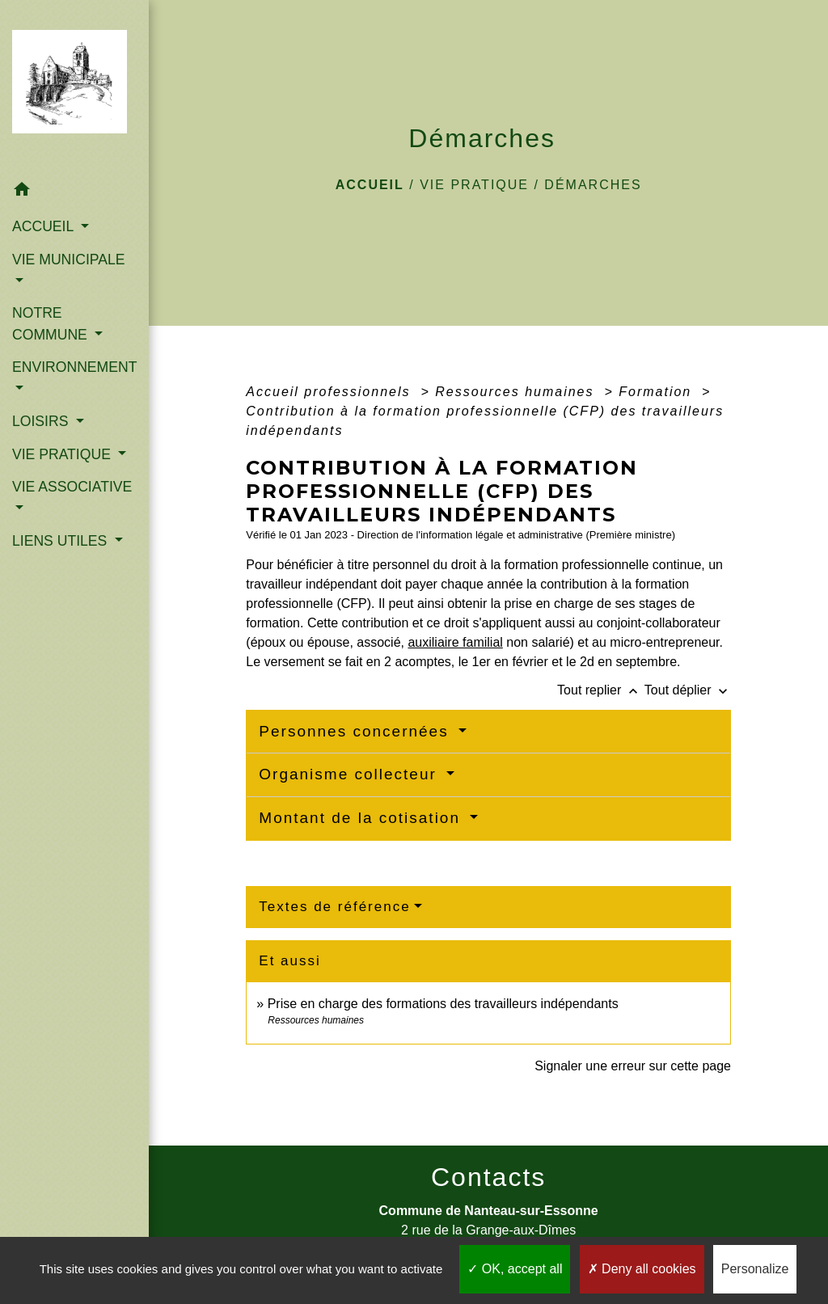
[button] (74, 192)
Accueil (370, 185)
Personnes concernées (356, 731)
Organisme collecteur (350, 774)
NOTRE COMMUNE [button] (51, 323)
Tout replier (600, 690)
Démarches (592, 185)
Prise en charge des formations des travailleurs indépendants (443, 1004)
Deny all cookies (642, 1269)
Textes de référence (334, 906)
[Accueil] (74, 86)
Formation (657, 392)
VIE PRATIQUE (474, 185)
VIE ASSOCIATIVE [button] (72, 487)
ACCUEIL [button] (45, 226)
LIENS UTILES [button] (61, 541)
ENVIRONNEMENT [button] (74, 367)
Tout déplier (687, 690)
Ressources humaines (517, 392)
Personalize (755, 1269)
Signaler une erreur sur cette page (632, 1066)
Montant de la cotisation (362, 817)
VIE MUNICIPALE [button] (68, 259)
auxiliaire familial (455, 642)
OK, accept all (514, 1269)
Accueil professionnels (331, 392)
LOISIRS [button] (42, 421)
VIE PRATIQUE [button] (63, 454)
